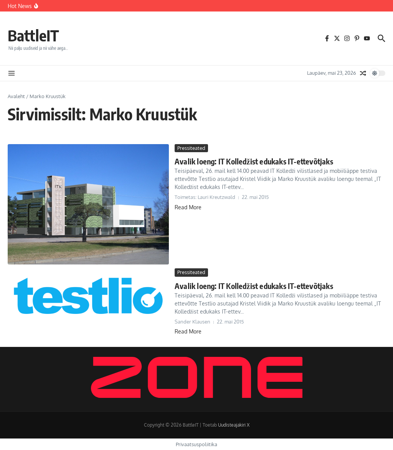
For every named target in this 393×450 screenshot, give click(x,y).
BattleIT (33, 35)
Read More (188, 207)
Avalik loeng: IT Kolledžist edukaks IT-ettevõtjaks (254, 161)
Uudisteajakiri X (233, 425)
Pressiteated (191, 148)
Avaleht (16, 96)
